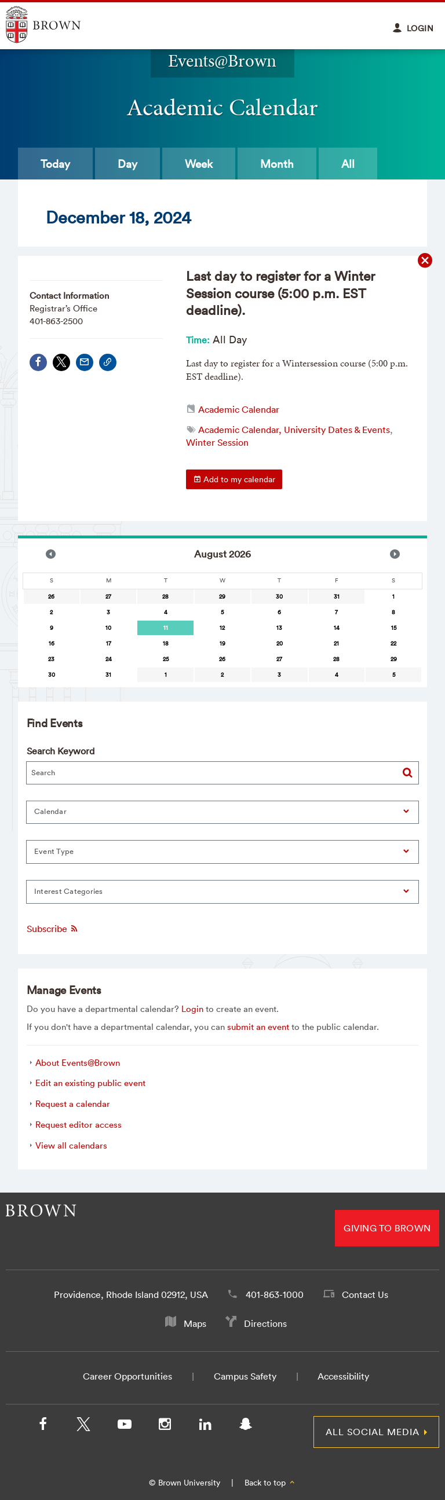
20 (279, 643)
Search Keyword (60, 751)
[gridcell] (165, 628)
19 (222, 643)
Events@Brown (222, 60)
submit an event (258, 1026)
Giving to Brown (387, 1228)
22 (393, 643)
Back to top (270, 1482)
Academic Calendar (238, 409)
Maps (195, 1323)
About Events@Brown (77, 1062)
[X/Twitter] (83, 1426)
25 (166, 659)
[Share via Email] (84, 362)
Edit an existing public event (90, 1082)
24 (108, 659)
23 (51, 659)
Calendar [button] (50, 811)
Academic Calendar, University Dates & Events (294, 429)
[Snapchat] (246, 1426)
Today (55, 164)
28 (165, 596)
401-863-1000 (275, 1294)
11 (165, 628)
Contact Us (365, 1294)
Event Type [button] (54, 851)
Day (127, 164)
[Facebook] (43, 1426)
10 (108, 628)
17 (108, 643)
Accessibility (343, 1376)
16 (51, 643)
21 (336, 643)
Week (199, 164)
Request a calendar (72, 1103)
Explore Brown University (56, 24)
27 (108, 596)
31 (337, 596)
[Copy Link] (107, 362)
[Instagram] (165, 1426)
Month (277, 164)
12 (222, 628)
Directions (265, 1323)
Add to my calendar (234, 479)
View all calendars (71, 1145)
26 (51, 596)
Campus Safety (245, 1376)
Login (192, 1008)
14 (337, 628)
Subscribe (53, 928)
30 (279, 596)
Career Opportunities (127, 1376)
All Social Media (373, 1431)
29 (222, 596)
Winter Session (217, 442)
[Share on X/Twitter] (61, 362)
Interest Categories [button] (68, 891)
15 (393, 628)
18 (166, 643)
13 (279, 628)
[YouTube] (124, 1426)
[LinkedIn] (205, 1426)
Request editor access (78, 1124)
